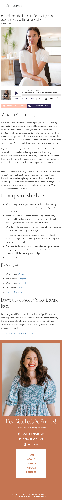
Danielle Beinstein (14, 292)
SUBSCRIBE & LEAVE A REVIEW (17, 333)
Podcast (31, 467)
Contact (31, 472)
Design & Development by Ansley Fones (31, 497)
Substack (31, 463)
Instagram (22, 278)
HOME (31, 454)
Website (21, 274)
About (31, 459)
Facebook (22, 283)
